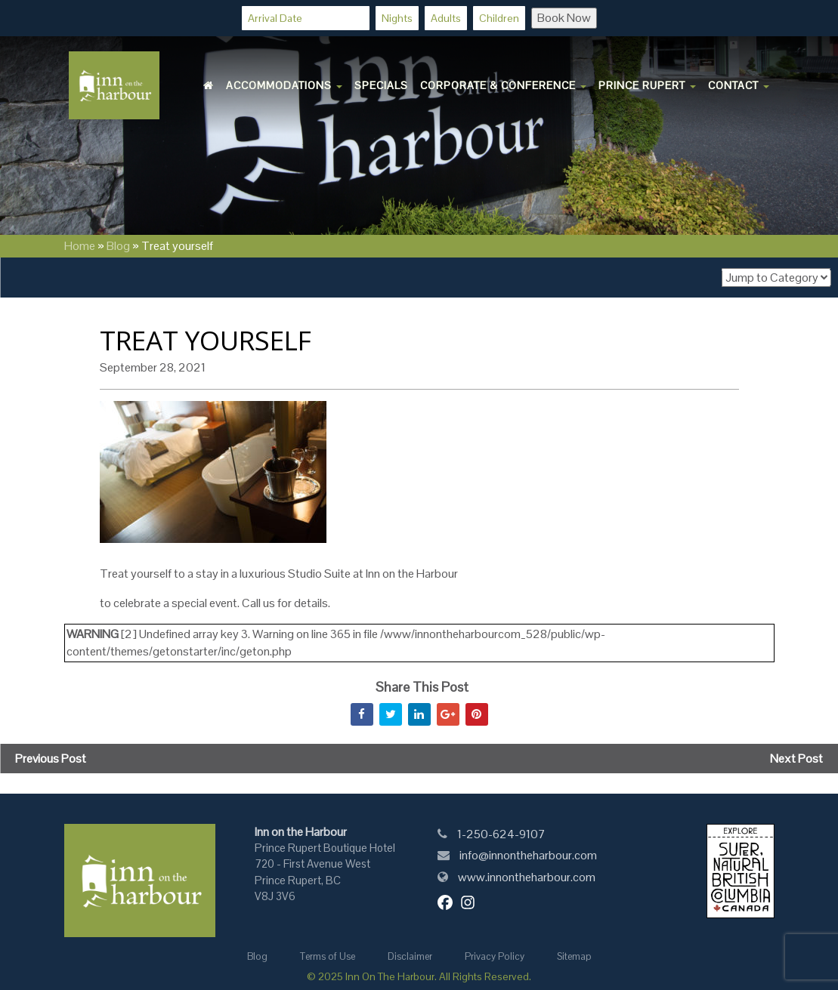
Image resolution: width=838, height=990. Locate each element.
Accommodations (284, 85)
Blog (118, 246)
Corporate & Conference (503, 85)
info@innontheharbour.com (528, 855)
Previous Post (50, 758)
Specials (381, 85)
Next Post (796, 758)
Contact (738, 85)
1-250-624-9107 (501, 834)
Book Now (564, 18)
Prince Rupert (647, 85)
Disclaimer (410, 956)
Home (79, 246)
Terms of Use (327, 956)
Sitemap (574, 956)
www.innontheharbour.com (526, 877)
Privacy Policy (494, 956)
